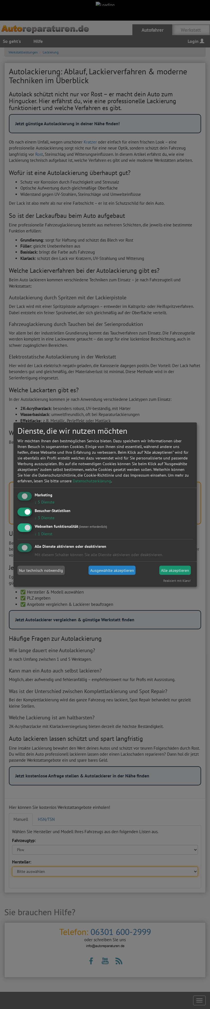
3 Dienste (44, 517)
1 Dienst (43, 533)
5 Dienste (44, 502)
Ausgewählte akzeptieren (112, 570)
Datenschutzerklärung (92, 480)
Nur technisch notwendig (41, 570)
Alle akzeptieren (175, 570)
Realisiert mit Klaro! (177, 580)
